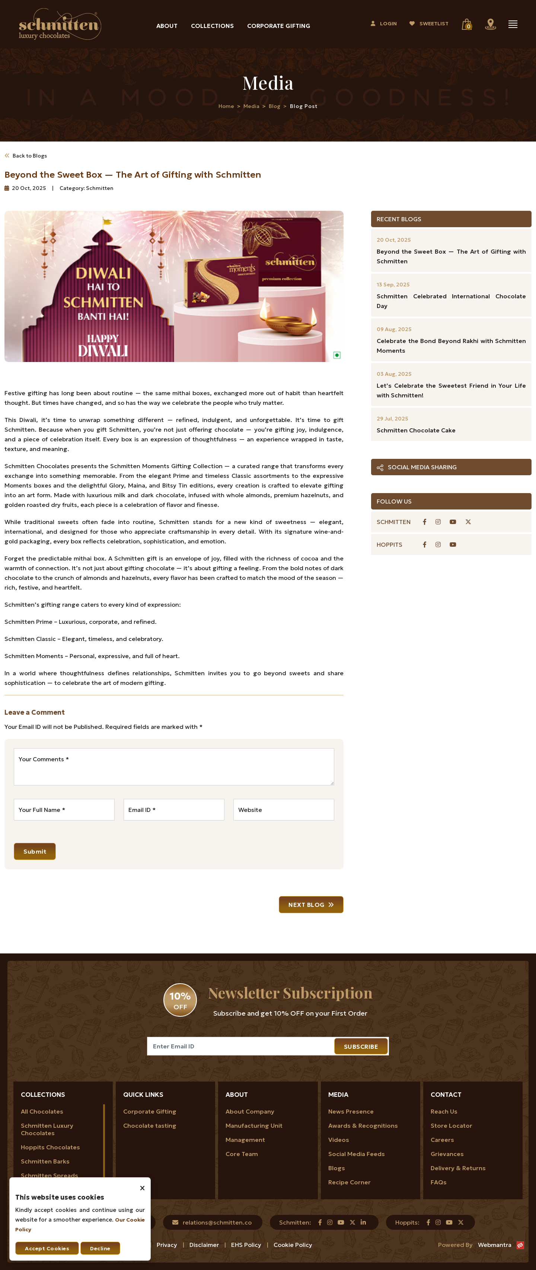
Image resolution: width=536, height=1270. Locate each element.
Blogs (336, 1168)
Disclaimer (204, 1244)
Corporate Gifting (278, 25)
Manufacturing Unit (254, 1125)
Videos (338, 1139)
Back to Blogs (25, 155)
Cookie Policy (293, 1244)
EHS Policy (247, 1244)
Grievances (447, 1154)
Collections (212, 25)
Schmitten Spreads (49, 1175)
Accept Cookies (47, 1248)
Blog (274, 106)
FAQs (439, 1182)
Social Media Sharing (417, 467)
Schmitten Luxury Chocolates (47, 1129)
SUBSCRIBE (361, 1046)
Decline (100, 1248)
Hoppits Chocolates (50, 1147)
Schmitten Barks (45, 1161)
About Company (250, 1111)
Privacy (168, 1244)
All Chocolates (42, 1111)
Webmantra (494, 1244)
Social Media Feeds (356, 1154)
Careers (442, 1139)
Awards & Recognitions (363, 1125)
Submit (34, 851)
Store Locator (451, 1125)
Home (226, 106)
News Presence (351, 1111)
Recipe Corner (349, 1182)
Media (251, 106)
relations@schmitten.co (217, 1222)
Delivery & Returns (458, 1168)
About (167, 25)
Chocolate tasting (149, 1125)
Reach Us (444, 1111)
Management (245, 1139)
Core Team (242, 1154)
